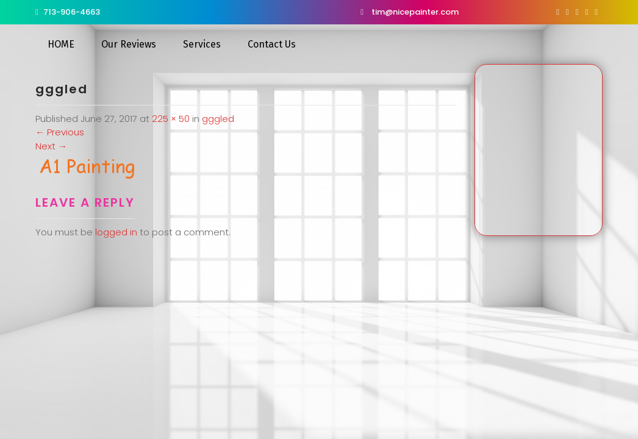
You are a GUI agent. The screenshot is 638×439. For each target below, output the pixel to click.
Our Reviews (128, 44)
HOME (61, 44)
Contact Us (272, 44)
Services (202, 44)
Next (51, 146)
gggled (218, 118)
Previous (59, 132)
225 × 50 (171, 118)
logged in (116, 232)
